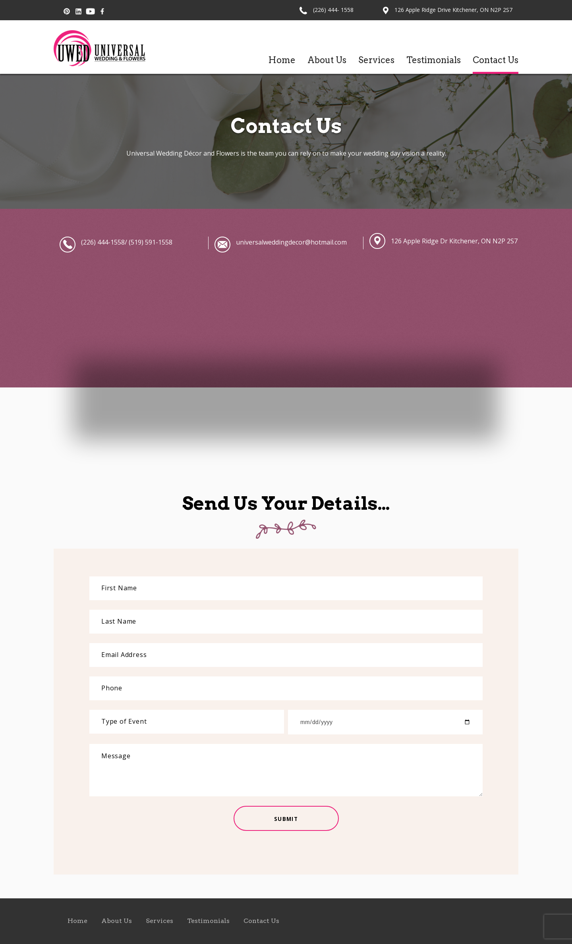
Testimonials (433, 60)
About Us (326, 60)
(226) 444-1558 (103, 242)
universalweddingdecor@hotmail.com (291, 242)
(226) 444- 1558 (333, 9)
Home (282, 60)
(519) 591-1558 (149, 242)
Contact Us (495, 60)
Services (376, 60)
